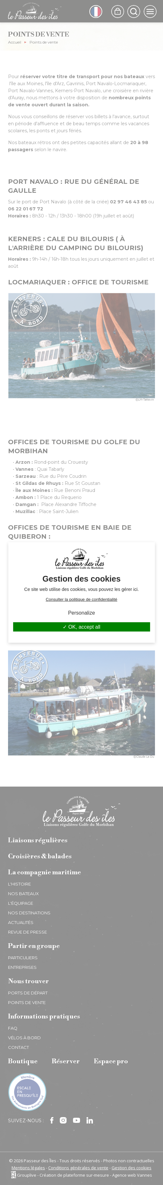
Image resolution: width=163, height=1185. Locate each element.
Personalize (81, 613)
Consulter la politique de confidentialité (81, 599)
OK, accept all (81, 627)
